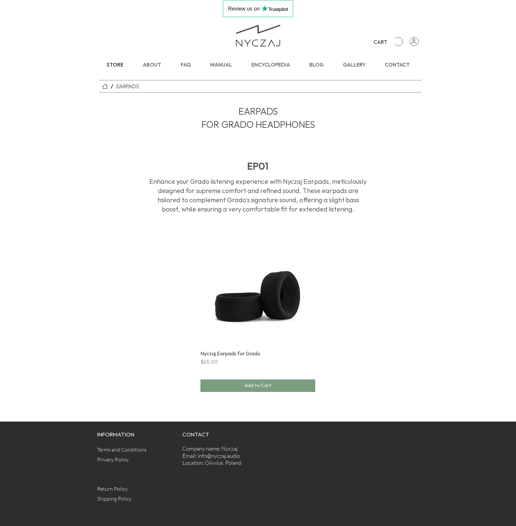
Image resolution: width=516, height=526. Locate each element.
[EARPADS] (127, 86)
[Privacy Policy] (120, 459)
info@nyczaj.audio (219, 455)
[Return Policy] (120, 488)
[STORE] (105, 86)
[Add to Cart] (257, 385)
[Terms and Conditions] (122, 449)
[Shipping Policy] (120, 498)
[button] (392, 41)
